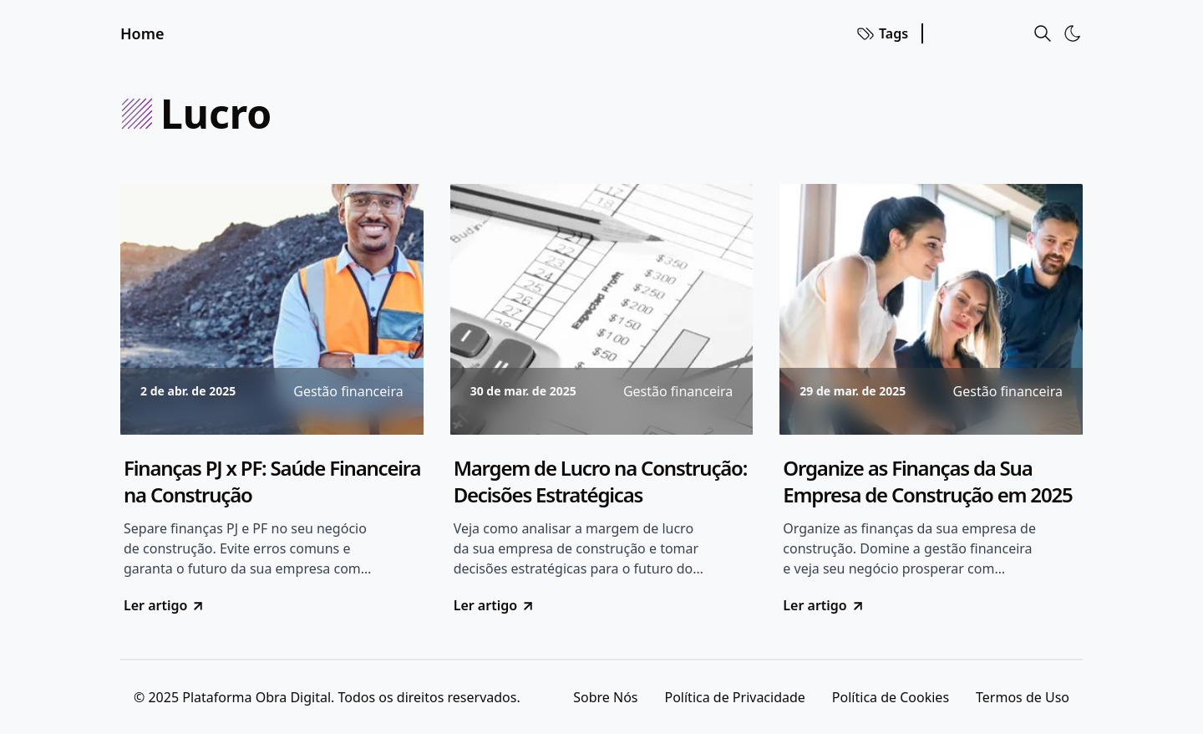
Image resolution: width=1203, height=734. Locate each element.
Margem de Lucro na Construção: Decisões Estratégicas (600, 481)
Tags (881, 33)
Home (142, 33)
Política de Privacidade (734, 697)
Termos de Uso (1022, 697)
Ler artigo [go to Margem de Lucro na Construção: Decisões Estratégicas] (495, 605)
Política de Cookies (890, 697)
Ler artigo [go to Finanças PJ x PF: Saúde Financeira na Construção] (165, 605)
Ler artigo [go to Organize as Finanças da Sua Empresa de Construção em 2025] (824, 605)
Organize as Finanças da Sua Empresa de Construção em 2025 (927, 481)
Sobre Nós (605, 697)
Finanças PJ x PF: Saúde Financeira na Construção (272, 481)
